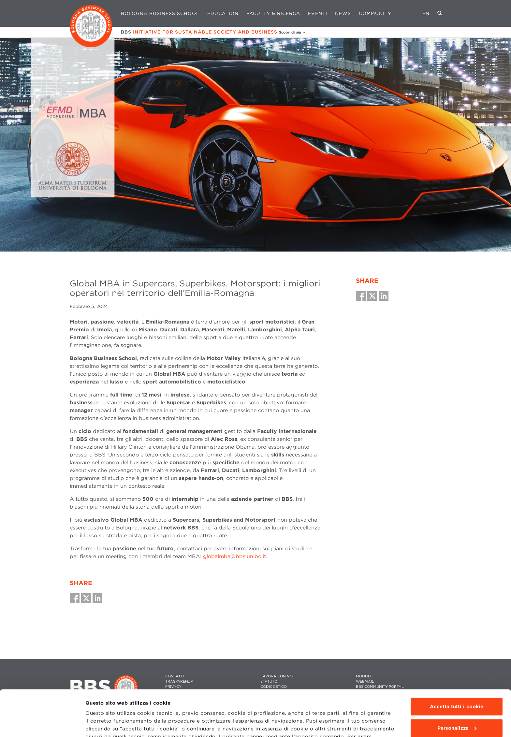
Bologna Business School (160, 13)
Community (375, 13)
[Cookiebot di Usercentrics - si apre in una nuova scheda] (42, 724)
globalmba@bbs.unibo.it (234, 556)
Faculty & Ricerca (273, 13)
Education (223, 13)
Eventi (317, 13)
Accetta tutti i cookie (456, 661)
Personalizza (456, 682)
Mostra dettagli (104, 724)
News (343, 13)
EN (426, 13)
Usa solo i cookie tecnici (457, 703)
